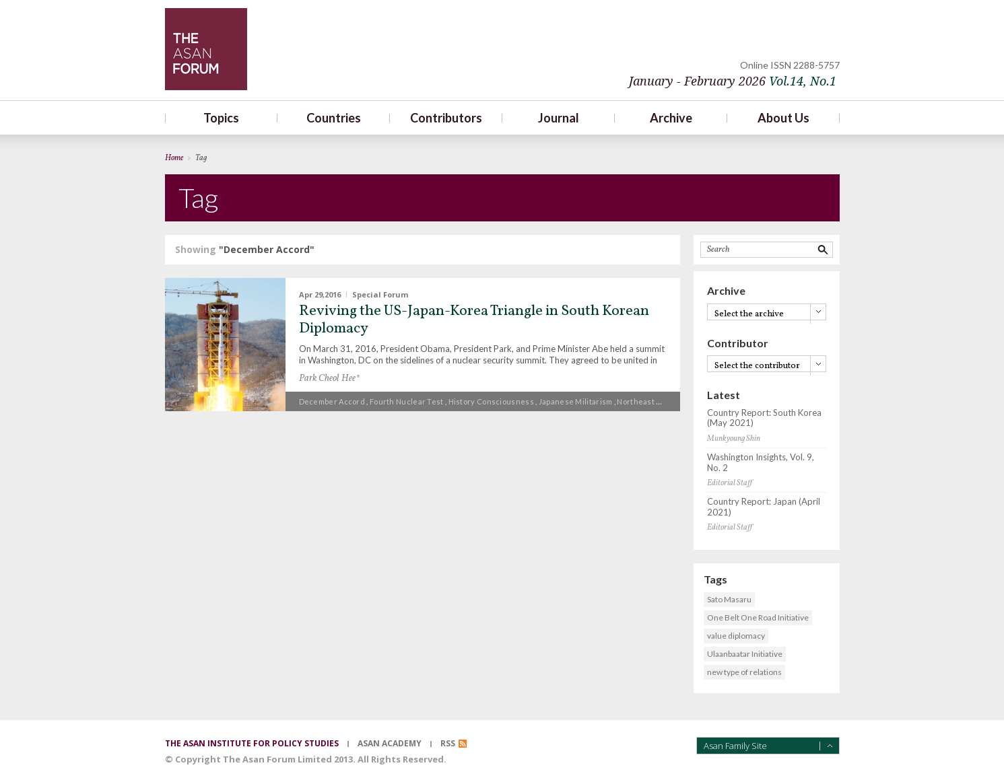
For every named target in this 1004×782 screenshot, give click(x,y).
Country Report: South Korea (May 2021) (764, 418)
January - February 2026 (732, 81)
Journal (558, 117)
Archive (671, 117)
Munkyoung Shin (733, 438)
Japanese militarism (576, 401)
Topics (221, 117)
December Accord (332, 401)
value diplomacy (736, 636)
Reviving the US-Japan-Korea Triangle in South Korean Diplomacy (474, 320)
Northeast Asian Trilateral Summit (679, 401)
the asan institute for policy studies (252, 743)
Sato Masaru (729, 599)
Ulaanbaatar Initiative (744, 654)
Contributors (446, 117)
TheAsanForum (206, 49)
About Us (783, 117)
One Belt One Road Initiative (758, 617)
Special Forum (380, 294)
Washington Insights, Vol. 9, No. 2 (760, 462)
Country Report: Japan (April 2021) (763, 507)
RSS (447, 743)
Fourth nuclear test (407, 401)
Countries (333, 117)
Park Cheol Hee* (329, 378)
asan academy (390, 743)
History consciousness (491, 401)
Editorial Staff (729, 483)
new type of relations (744, 672)
